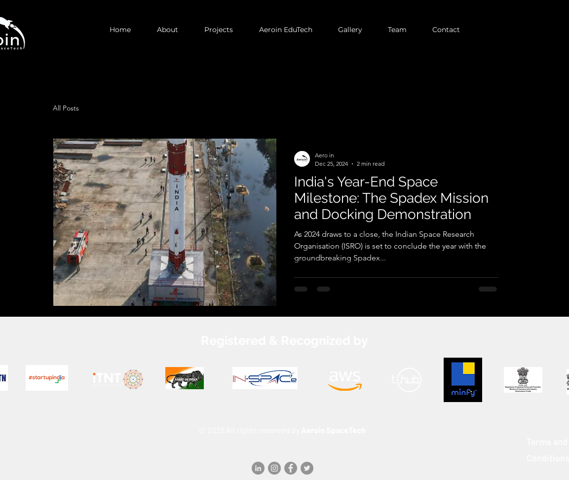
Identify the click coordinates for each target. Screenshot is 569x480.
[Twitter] (307, 468)
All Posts (66, 108)
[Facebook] (290, 468)
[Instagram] (274, 468)
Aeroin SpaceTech (333, 430)
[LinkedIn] (258, 468)
